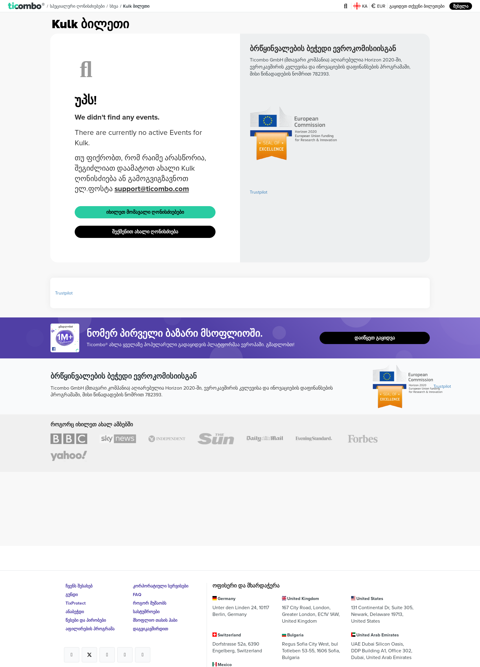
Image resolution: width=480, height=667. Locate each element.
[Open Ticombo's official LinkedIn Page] (142, 654)
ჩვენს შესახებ (79, 586)
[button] (26, 6)
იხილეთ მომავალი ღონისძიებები (145, 212)
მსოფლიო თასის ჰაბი (155, 620)
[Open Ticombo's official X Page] (89, 654)
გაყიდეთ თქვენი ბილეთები (416, 6)
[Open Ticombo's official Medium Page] (125, 654)
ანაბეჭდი (75, 612)
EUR (378, 6)
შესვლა (460, 6)
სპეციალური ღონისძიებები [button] (77, 6)
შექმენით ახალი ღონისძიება (145, 231)
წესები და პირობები (86, 620)
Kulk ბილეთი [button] (136, 6)
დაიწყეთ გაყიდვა (374, 337)
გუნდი (72, 594)
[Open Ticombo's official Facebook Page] (65, 349)
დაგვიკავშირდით (150, 629)
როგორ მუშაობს (149, 603)
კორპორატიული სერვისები (160, 586)
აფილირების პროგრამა (90, 629)
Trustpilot (258, 192)
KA (360, 6)
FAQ (137, 594)
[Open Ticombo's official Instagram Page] (107, 654)
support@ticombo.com (151, 188)
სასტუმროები (146, 612)
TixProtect (76, 603)
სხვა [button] (114, 6)
